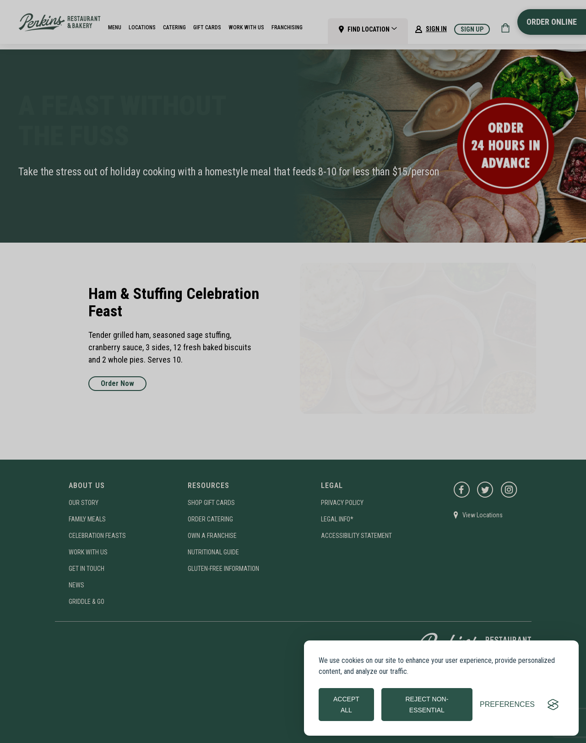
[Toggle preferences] (507, 704)
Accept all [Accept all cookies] (346, 704)
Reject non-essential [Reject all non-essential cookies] (426, 704)
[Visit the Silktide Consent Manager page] (553, 705)
